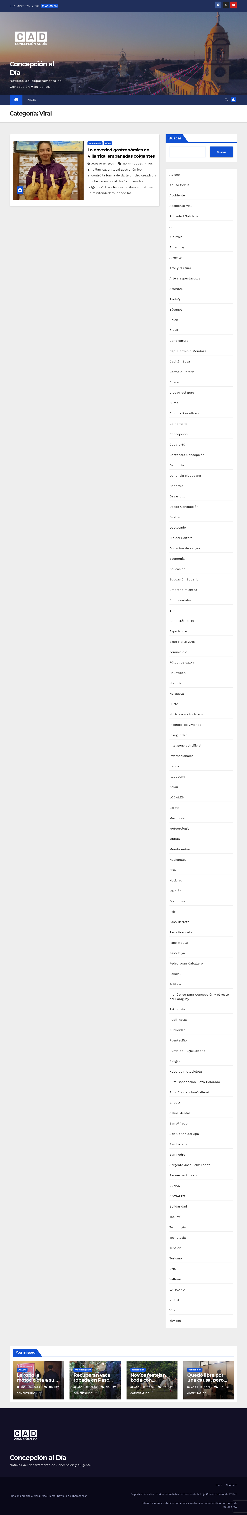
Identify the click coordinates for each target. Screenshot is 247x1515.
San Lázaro (178, 1144)
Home (218, 1485)
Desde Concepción (184, 507)
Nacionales (95, 143)
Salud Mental (179, 1113)
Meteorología (179, 828)
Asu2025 (176, 289)
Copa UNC (177, 444)
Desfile (174, 517)
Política (175, 984)
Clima (173, 403)
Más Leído (177, 818)
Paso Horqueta (180, 932)
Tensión (175, 1248)
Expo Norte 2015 (182, 642)
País (172, 911)
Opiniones (177, 901)
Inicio (32, 99)
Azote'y (175, 299)
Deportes (176, 486)
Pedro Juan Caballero (186, 963)
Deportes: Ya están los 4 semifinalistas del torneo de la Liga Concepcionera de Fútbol (184, 1494)
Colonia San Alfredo (184, 413)
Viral (108, 143)
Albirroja (176, 237)
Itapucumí (177, 776)
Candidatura (178, 341)
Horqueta (176, 693)
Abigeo (174, 174)
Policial (175, 974)
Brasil (173, 330)
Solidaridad (178, 1206)
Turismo (175, 1258)
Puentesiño (178, 1040)
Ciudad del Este (181, 392)
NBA (172, 870)
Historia (175, 683)
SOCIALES (177, 1196)
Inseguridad (178, 735)
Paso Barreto (179, 922)
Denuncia (176, 465)
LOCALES (176, 797)
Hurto (173, 704)
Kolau (173, 787)
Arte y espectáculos (184, 278)
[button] (226, 99)
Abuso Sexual (180, 185)
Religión (175, 1061)
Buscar (175, 138)
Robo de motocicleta (185, 1071)
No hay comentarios (138, 163)
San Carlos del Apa (184, 1134)
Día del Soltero (181, 538)
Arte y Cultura (180, 268)
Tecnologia (177, 1227)
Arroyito (175, 257)
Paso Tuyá (177, 953)
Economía (177, 558)
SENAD (174, 1186)
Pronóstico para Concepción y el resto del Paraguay (199, 997)
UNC (172, 1269)
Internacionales (181, 756)
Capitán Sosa (179, 361)
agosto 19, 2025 (103, 163)
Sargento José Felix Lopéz (189, 1165)
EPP (172, 610)
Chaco (174, 382)
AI (171, 226)
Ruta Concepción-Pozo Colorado (194, 1082)
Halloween (177, 673)
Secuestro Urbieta (183, 1175)
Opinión (175, 891)
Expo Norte (178, 631)
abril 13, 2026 (31, 1387)
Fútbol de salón (181, 662)
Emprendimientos (183, 590)
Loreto (174, 808)
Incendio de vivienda (185, 725)
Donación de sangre (184, 548)
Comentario (178, 424)
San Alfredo (178, 1123)
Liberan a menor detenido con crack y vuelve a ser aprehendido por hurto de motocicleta (189, 1505)
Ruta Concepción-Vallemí (189, 1092)
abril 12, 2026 (144, 1387)
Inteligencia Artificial (185, 745)
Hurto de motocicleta (186, 714)
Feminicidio (178, 652)
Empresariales (180, 600)
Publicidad (177, 1030)
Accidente (177, 195)
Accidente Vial (180, 206)
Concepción (178, 434)
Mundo (174, 839)
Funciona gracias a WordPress (28, 1495)
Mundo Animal (180, 849)
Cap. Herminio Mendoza (188, 351)
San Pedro (177, 1154)
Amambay (177, 247)
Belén (173, 320)
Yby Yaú (175, 1320)
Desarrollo (177, 496)
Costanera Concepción (187, 455)
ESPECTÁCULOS (181, 621)
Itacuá (174, 766)
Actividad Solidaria (184, 216)
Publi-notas (178, 1019)
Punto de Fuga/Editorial (187, 1051)
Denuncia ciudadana (185, 475)
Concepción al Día (38, 1458)
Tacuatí (175, 1217)
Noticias (175, 880)
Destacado (177, 527)
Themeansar (79, 1495)
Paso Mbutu (178, 943)
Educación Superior (184, 579)
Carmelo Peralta (182, 372)
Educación (177, 569)
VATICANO (177, 1289)
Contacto (231, 1485)
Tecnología (177, 1237)
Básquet (175, 309)
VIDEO (174, 1300)
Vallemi (175, 1279)
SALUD (174, 1103)
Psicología (177, 1009)
